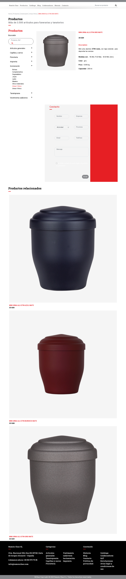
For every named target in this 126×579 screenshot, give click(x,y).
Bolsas (14, 70)
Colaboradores (47, 5)
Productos (24, 5)
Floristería (21, 57)
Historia (57, 5)
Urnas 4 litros (16, 88)
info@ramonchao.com (18, 564)
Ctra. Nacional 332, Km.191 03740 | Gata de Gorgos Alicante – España (25, 554)
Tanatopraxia (21, 93)
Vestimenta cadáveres (21, 97)
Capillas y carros (21, 52)
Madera (15, 81)
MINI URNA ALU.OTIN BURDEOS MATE (23, 421)
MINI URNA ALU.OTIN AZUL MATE (21, 305)
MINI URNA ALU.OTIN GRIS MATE (21, 537)
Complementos (17, 72)
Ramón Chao (13, 5)
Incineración (21, 66)
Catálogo (32, 5)
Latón (14, 79)
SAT (102, 558)
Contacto (65, 5)
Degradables (16, 74)
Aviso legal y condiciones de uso (107, 566)
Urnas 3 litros (16, 86)
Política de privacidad (88, 562)
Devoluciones (106, 561)
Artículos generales (21, 48)
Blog (39, 5)
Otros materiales (18, 84)
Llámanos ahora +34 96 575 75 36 (22, 560)
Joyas (14, 77)
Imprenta (21, 61)
